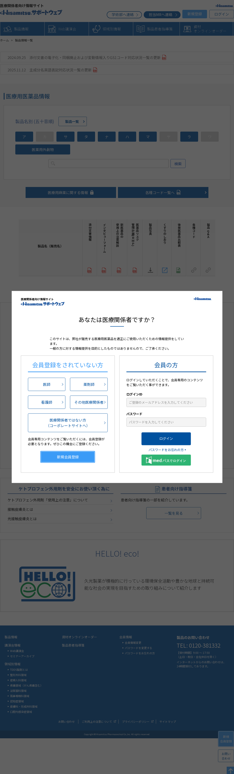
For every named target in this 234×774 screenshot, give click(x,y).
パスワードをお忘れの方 (166, 449)
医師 (46, 384)
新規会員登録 (68, 457)
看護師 (46, 402)
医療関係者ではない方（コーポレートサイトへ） (68, 422)
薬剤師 (88, 384)
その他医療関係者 (89, 402)
